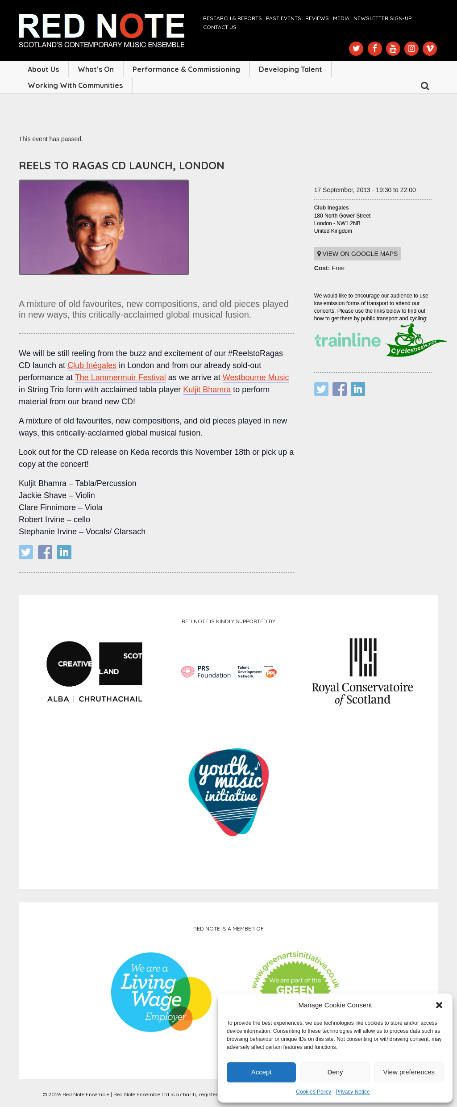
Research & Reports (232, 18)
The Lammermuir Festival (120, 377)
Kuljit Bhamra (207, 389)
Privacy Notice (353, 1092)
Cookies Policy (313, 1092)
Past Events (283, 18)
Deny (335, 1072)
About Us (43, 69)
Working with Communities (75, 85)
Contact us (220, 27)
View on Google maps (357, 253)
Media (341, 18)
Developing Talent (290, 69)
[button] (439, 1005)
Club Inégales (91, 365)
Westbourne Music (256, 377)
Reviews (317, 18)
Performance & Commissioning (186, 69)
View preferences (409, 1072)
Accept (261, 1072)
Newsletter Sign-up (382, 18)
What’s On (96, 69)
